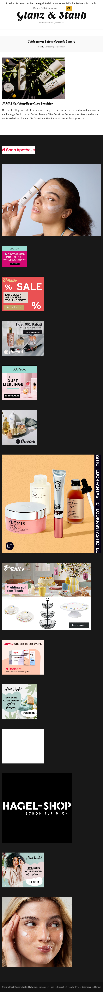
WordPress (75, 987)
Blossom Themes (49, 987)
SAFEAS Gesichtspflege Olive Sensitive (27, 103)
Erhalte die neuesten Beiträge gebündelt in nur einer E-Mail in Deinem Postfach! (51, 3)
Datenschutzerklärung (91, 987)
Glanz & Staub (52, 14)
